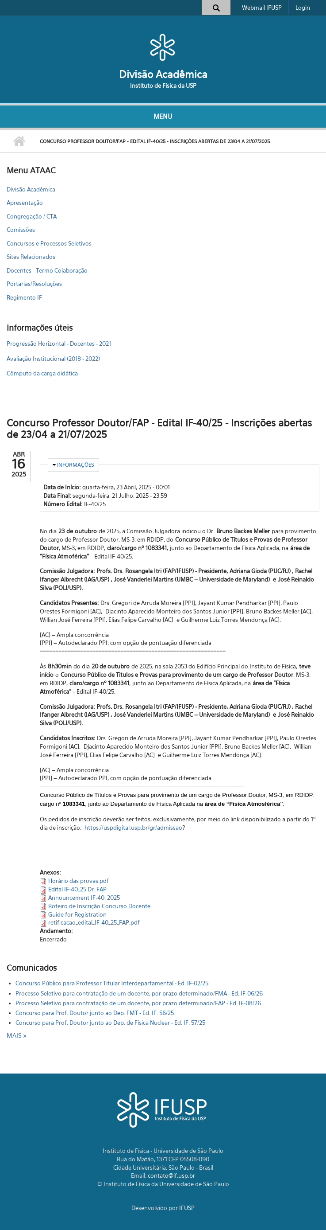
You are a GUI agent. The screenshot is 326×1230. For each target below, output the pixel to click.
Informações (75, 464)
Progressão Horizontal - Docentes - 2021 (59, 343)
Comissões (21, 229)
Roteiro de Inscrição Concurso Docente (99, 906)
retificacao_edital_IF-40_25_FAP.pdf (94, 922)
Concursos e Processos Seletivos (49, 243)
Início (19, 141)
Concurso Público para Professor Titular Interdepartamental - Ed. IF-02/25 (111, 983)
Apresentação (25, 202)
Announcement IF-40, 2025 (84, 897)
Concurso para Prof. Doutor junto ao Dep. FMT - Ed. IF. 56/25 (94, 1012)
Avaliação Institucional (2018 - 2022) (53, 358)
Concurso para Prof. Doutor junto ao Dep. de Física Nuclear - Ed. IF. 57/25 (110, 1022)
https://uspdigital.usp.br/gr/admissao (133, 827)
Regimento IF (24, 297)
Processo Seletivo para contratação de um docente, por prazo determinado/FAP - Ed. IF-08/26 (138, 1003)
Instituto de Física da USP (163, 85)
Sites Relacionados (31, 256)
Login (302, 7)
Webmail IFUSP (262, 7)
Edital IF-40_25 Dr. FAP (77, 889)
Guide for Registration (77, 914)
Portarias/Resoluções (34, 283)
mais (15, 1035)
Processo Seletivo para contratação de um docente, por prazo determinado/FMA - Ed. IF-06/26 (139, 993)
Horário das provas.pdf (78, 880)
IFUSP (187, 1207)
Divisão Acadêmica (163, 74)
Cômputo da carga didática (42, 373)
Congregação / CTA (32, 216)
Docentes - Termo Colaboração (47, 270)
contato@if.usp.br (171, 1175)
